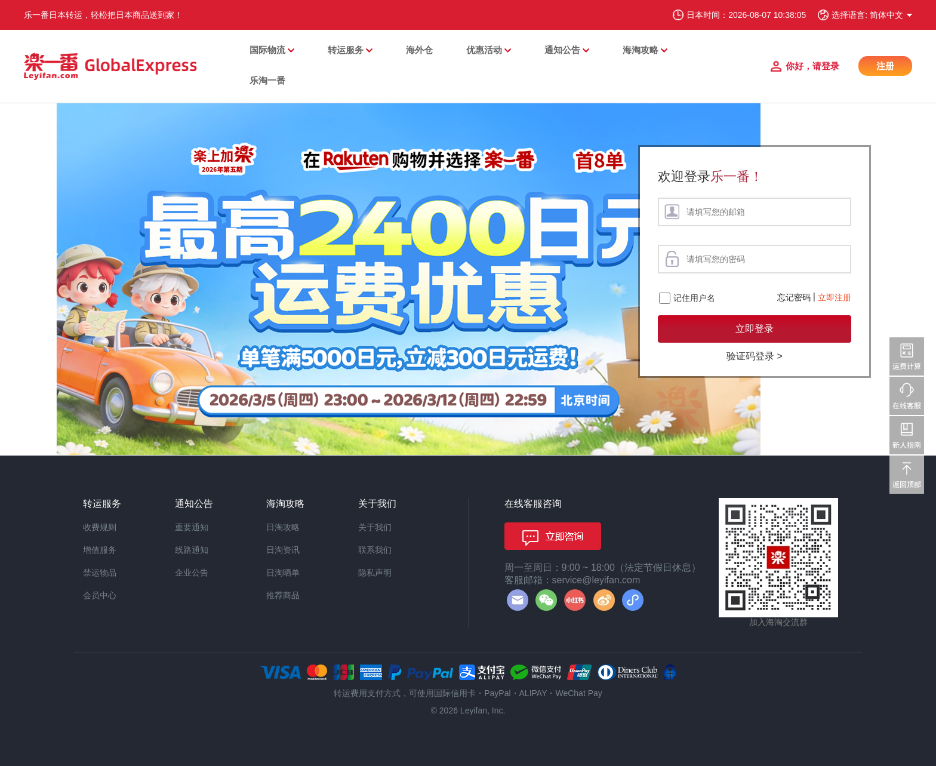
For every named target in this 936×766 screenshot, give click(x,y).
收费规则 (99, 527)
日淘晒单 (283, 572)
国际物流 (267, 50)
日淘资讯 (283, 550)
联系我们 (375, 550)
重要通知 (191, 527)
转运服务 (346, 50)
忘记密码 (794, 297)
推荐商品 (283, 595)
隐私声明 (375, 572)
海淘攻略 (640, 50)
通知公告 (562, 50)
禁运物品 (99, 572)
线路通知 (191, 550)
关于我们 (375, 527)
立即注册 (834, 297)
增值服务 (99, 550)
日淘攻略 (283, 527)
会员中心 (99, 595)
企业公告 (191, 572)
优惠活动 (484, 50)
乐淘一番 (267, 80)
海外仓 (419, 50)
